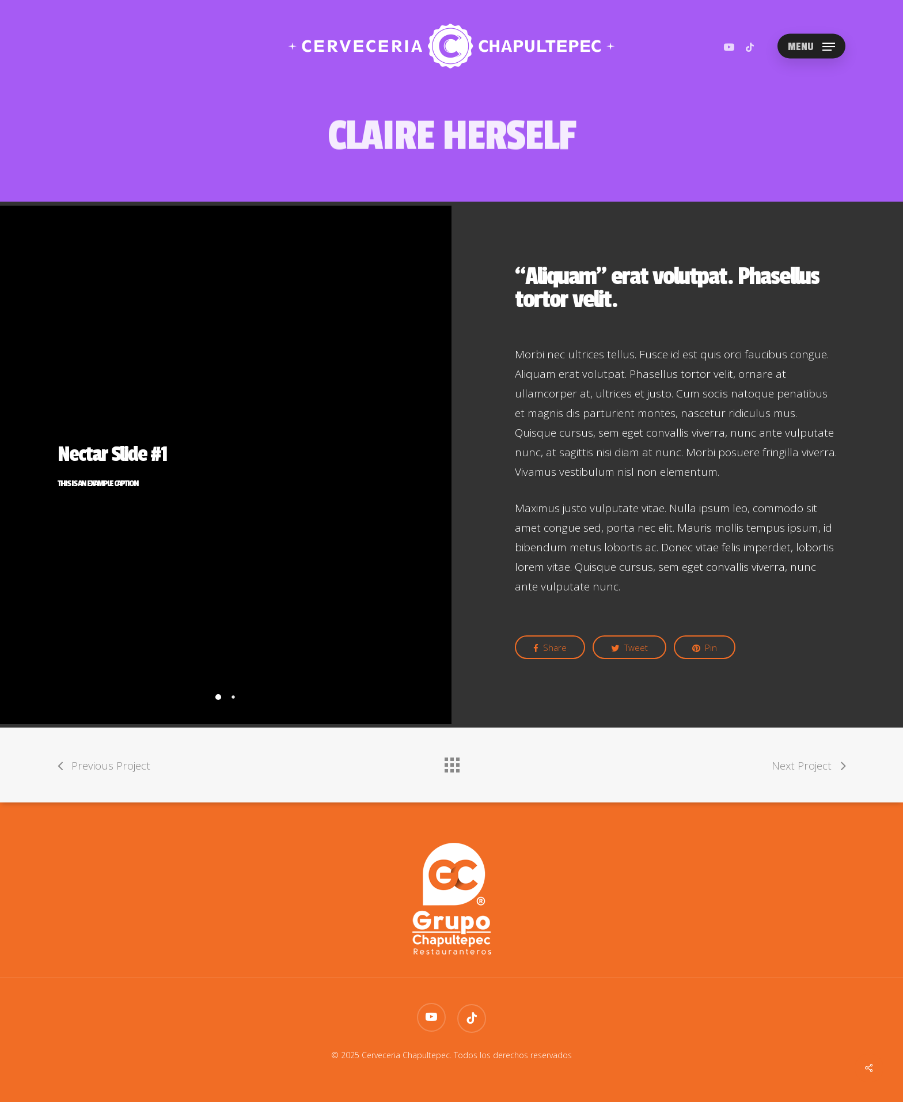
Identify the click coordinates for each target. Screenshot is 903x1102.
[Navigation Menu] (811, 46)
